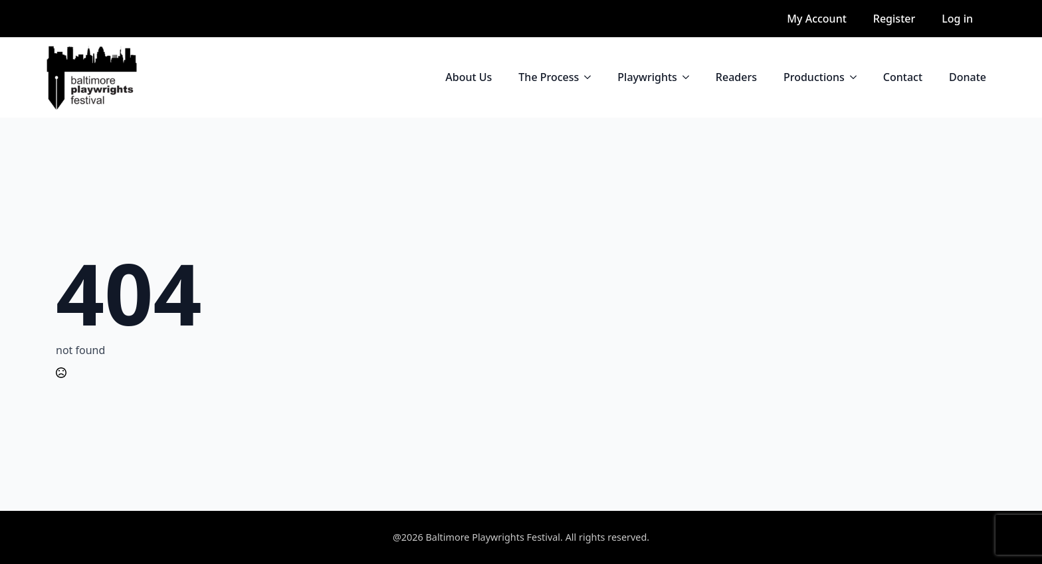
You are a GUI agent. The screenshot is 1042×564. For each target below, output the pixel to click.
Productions (814, 77)
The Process (548, 77)
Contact (902, 77)
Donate (967, 77)
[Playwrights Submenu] (689, 77)
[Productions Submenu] (857, 77)
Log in (957, 18)
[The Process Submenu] (591, 77)
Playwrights (647, 77)
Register (894, 18)
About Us (468, 77)
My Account (816, 18)
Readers (736, 77)
